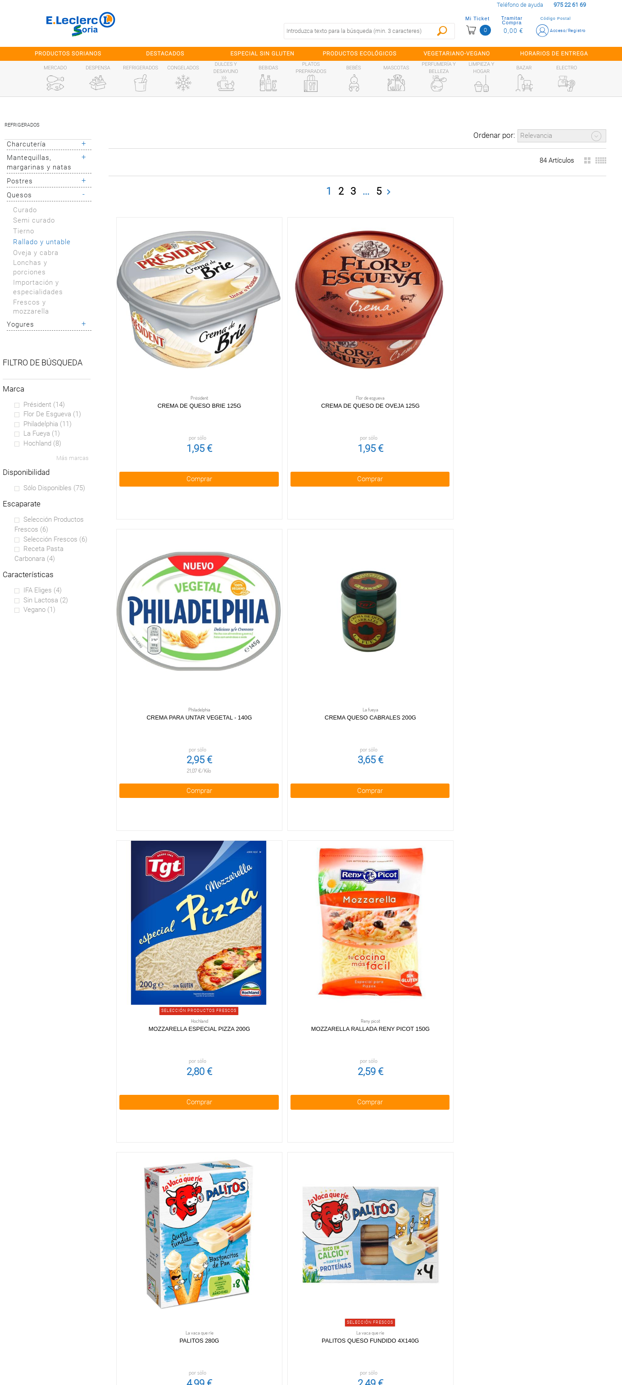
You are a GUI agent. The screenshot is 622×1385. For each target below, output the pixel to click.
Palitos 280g (259, 565)
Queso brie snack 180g (161, 1036)
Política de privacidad (235, 1274)
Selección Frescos (55, 539)
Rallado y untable (42, 242)
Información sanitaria (79, 1331)
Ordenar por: (494, 135)
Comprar (161, 402)
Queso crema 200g (259, 1036)
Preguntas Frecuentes (79, 1254)
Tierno (23, 231)
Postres (20, 181)
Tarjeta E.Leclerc (79, 1293)
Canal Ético (78, 1312)
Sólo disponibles (54, 488)
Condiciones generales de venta (236, 1254)
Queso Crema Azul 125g (357, 1036)
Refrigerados (22, 125)
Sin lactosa (45, 600)
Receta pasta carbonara (39, 554)
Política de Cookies (235, 1293)
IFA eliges (42, 590)
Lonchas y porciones (30, 267)
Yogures (20, 324)
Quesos (19, 195)
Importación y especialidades (38, 287)
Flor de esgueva (52, 414)
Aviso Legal (236, 1312)
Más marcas (72, 458)
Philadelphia (47, 424)
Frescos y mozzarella (31, 307)
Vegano (39, 610)
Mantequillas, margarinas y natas (39, 162)
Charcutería (26, 144)
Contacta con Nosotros (236, 1331)
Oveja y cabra (36, 253)
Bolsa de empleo (236, 1350)
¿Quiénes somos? (79, 1274)
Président (44, 405)
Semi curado (34, 220)
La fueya (41, 433)
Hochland (42, 443)
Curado (25, 210)
